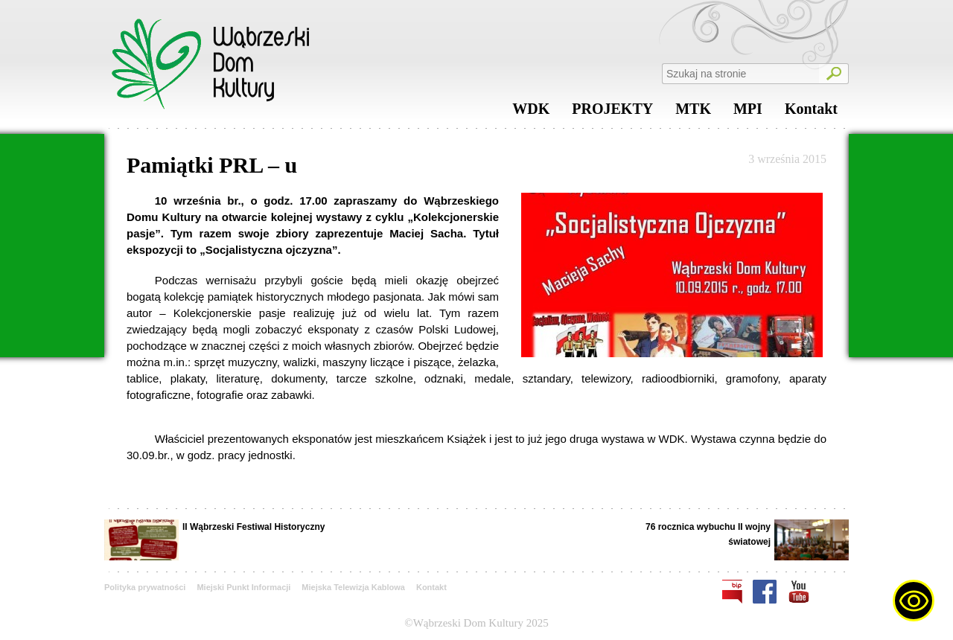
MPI (747, 112)
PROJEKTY (612, 112)
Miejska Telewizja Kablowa (353, 587)
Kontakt (811, 112)
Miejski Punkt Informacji (243, 587)
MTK (693, 112)
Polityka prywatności (144, 587)
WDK (530, 112)
